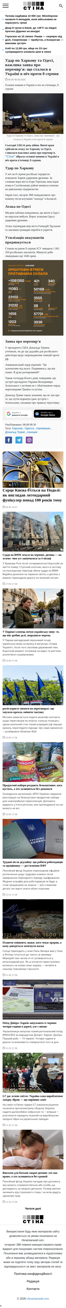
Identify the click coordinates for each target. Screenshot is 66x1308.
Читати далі (33, 1208)
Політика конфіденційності (33, 1274)
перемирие (43, 428)
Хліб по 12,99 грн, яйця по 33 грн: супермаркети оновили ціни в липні (28, 50)
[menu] (6, 6)
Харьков (17, 428)
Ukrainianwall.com (38, 1298)
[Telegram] (18, 440)
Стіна (10, 156)
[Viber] (29, 440)
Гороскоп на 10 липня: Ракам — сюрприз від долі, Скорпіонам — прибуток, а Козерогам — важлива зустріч (34, 40)
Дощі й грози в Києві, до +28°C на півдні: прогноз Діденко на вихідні (31, 29)
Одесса (29, 428)
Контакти (33, 1289)
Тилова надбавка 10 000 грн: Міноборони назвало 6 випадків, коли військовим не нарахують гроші (31, 19)
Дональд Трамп (15, 432)
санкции (32, 432)
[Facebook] (8, 440)
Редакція (33, 1281)
